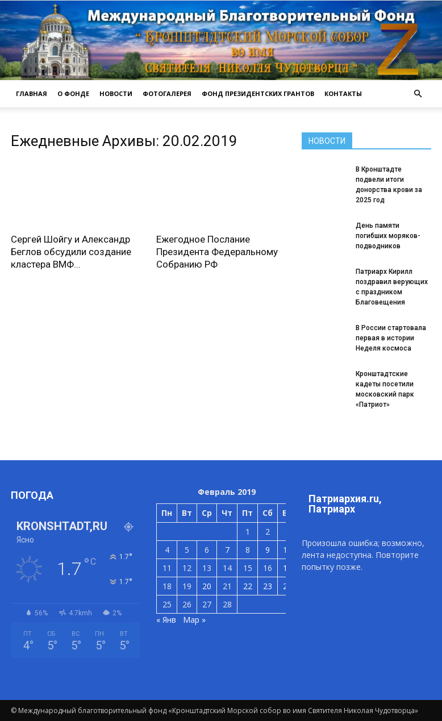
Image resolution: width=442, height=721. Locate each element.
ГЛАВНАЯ (31, 93)
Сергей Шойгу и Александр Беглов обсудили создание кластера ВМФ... (71, 252)
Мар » (194, 619)
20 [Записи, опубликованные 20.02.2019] (206, 586)
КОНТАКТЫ (343, 93)
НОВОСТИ (115, 93)
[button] (417, 93)
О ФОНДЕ (73, 93)
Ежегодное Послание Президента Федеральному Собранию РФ (217, 252)
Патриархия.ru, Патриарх (345, 504)
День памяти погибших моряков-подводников (388, 236)
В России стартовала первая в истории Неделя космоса (391, 338)
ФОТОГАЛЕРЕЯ (167, 93)
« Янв (166, 619)
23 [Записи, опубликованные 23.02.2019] (267, 586)
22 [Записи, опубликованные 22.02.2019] (247, 586)
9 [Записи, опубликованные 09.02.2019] (267, 549)
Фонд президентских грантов (258, 93)
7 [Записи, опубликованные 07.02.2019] (227, 549)
